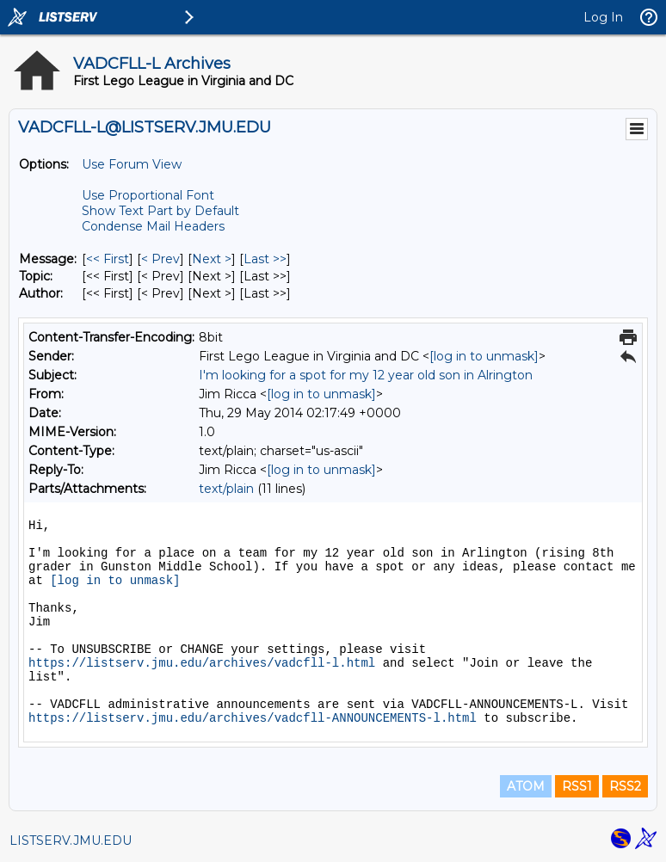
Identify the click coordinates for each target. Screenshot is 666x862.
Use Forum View (132, 164)
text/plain (226, 488)
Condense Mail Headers (153, 226)
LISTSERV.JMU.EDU (70, 840)
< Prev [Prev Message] (160, 259)
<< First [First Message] (107, 259)
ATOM (526, 786)
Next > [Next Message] (211, 259)
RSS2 (625, 786)
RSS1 (577, 786)
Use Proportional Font (148, 195)
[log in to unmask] (484, 356)
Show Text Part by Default (160, 211)
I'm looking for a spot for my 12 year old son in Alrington (366, 375)
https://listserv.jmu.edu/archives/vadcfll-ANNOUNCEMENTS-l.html (252, 718)
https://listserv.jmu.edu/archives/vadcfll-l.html (201, 663)
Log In (603, 17)
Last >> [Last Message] (265, 259)
